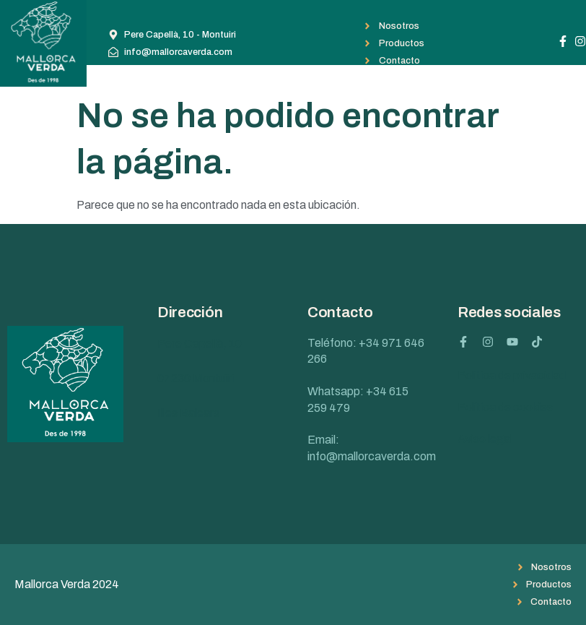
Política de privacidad (512, 375)
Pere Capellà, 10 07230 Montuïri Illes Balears (199, 378)
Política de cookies (505, 407)
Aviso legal (485, 439)
